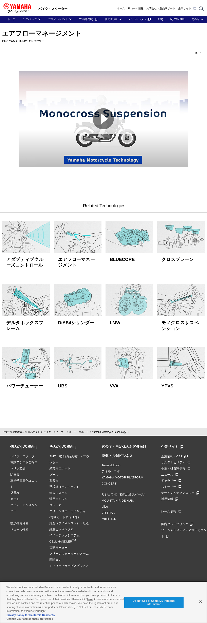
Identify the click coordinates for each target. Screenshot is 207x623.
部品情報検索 (19, 521)
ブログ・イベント (58, 19)
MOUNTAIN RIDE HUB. (118, 498)
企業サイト (187, 8)
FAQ (160, 19)
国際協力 (55, 557)
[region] (103, 602)
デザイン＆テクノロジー (180, 490)
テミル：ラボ (111, 469)
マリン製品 (17, 466)
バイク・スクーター (54, 430)
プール (53, 472)
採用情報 (169, 496)
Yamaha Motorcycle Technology (109, 430)
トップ (11, 19)
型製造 (53, 478)
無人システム (58, 490)
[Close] (200, 601)
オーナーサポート (79, 430)
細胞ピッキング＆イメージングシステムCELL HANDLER (64, 533)
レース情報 (171, 509)
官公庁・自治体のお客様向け (124, 445)
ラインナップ (29, 19)
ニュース (169, 472)
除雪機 (14, 472)
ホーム (121, 8)
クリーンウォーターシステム (69, 551)
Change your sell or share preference (29, 618)
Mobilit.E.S (109, 516)
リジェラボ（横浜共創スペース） (124, 492)
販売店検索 (111, 19)
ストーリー (171, 484)
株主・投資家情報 (175, 466)
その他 (195, 19)
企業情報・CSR (174, 454)
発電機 (14, 490)
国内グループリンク (177, 521)
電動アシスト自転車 (24, 460)
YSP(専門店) (88, 19)
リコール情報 (136, 8)
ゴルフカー (56, 502)
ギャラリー (171, 478)
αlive (105, 504)
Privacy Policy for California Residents (30, 615)
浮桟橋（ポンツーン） (64, 484)
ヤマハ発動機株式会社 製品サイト (21, 430)
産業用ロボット (60, 466)
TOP (193, 52)
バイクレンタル (140, 19)
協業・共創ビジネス (117, 454)
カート (14, 496)
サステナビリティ (175, 460)
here (89, 599)
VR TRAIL (108, 510)
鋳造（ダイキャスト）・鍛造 (69, 521)
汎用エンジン (58, 496)
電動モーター (58, 545)
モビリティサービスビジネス (69, 563)
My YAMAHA (177, 19)
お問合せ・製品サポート (160, 8)
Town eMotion (111, 463)
